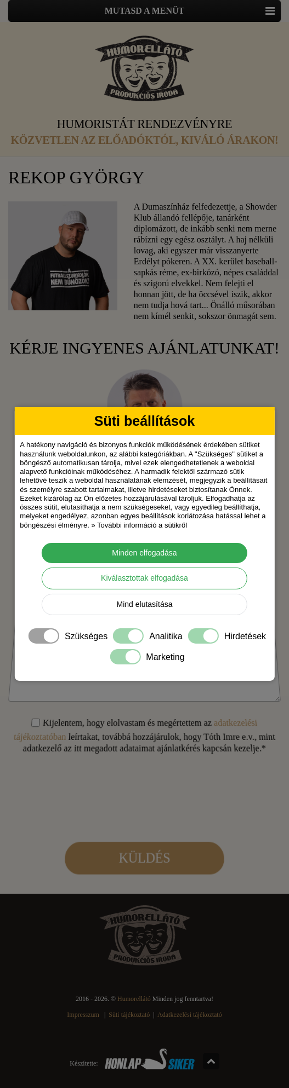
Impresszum (83, 1014)
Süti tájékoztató (129, 1014)
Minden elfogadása (144, 552)
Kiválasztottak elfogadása (144, 578)
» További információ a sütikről (139, 524)
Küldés (145, 826)
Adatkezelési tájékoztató (189, 1014)
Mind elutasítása (145, 604)
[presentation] (144, 778)
